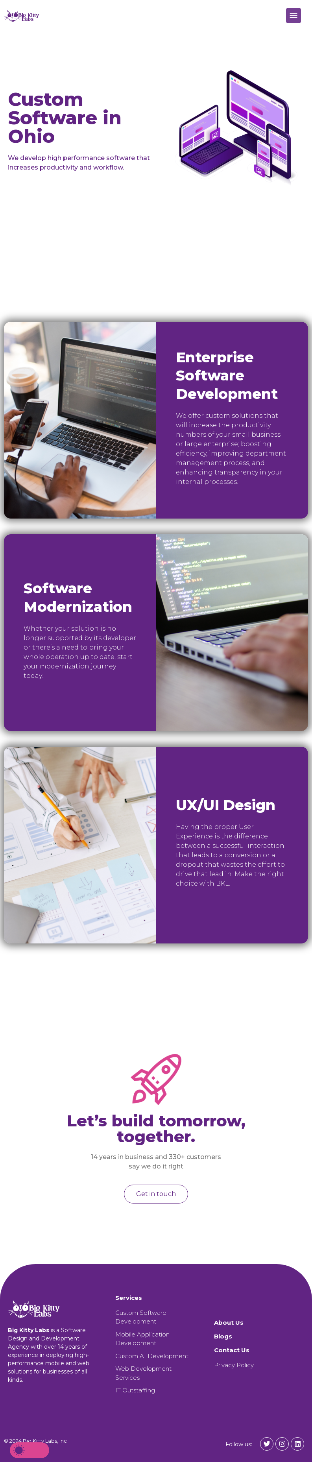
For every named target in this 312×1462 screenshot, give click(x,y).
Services (128, 1297)
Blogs (223, 1336)
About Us (229, 1322)
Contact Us (231, 1350)
